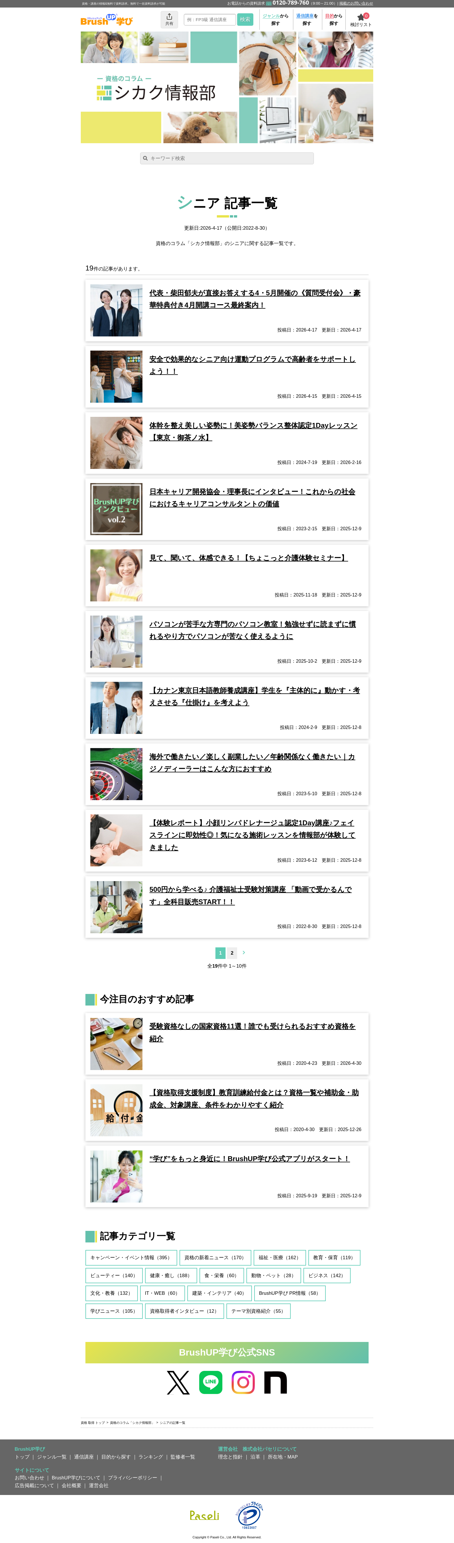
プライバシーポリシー (132, 1477)
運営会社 (99, 1485)
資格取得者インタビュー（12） (184, 1311)
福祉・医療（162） (280, 1257)
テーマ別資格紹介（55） (258, 1311)
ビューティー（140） (114, 1275)
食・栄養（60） (221, 1275)
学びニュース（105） (114, 1311)
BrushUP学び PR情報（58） (290, 1293)
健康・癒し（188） (171, 1275)
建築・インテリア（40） (219, 1293)
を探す (307, 19)
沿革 (255, 1456)
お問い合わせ (29, 1477)
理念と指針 (230, 1456)
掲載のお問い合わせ (356, 3)
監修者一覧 (183, 1456)
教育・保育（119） (334, 1257)
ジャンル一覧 (52, 1456)
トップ (22, 1456)
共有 (169, 19)
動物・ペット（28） (273, 1275)
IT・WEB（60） (162, 1293)
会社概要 (71, 1485)
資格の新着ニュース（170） (215, 1257)
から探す (276, 19)
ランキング (150, 1456)
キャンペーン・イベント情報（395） (131, 1257)
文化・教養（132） (111, 1293)
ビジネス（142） (327, 1275)
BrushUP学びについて (76, 1477)
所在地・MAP (283, 1456)
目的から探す (116, 1456)
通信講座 (84, 1456)
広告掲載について (34, 1485)
